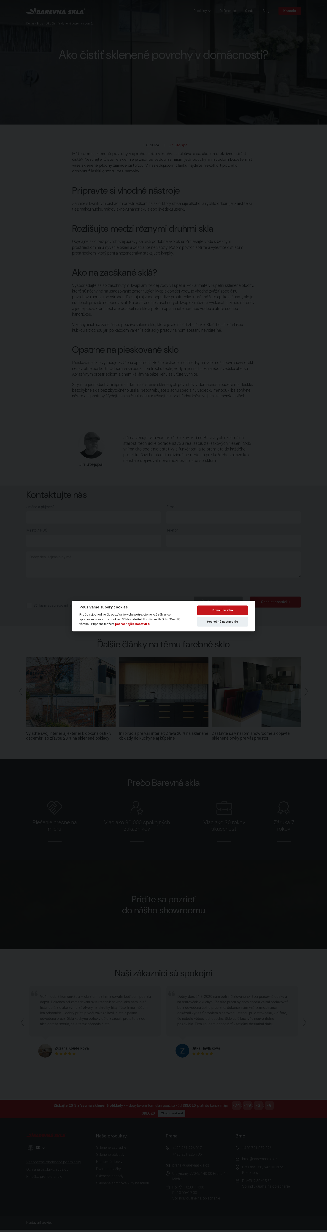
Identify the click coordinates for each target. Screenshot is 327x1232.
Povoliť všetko (222, 610)
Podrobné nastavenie (222, 621)
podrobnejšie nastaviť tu (133, 624)
